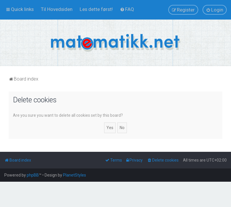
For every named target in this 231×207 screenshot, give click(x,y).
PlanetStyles (74, 175)
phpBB (33, 175)
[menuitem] (56, 9)
